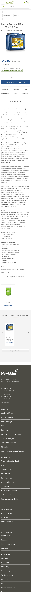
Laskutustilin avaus (8, 588)
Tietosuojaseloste (7, 495)
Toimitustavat (6, 469)
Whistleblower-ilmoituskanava (12, 451)
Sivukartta (5, 486)
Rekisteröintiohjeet (8, 465)
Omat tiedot (5, 517)
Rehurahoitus (6, 579)
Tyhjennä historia (15, 351)
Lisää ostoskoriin (15, 82)
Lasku (3, 583)
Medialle (4, 447)
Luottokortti (5, 562)
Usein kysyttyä (6, 513)
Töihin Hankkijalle (7, 438)
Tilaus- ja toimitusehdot (10, 461)
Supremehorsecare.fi (9, 544)
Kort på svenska (7, 417)
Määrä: (3, 77)
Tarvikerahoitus (7, 575)
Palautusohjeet (6, 478)
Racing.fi (4, 540)
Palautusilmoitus (7, 482)
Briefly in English (7, 421)
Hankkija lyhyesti (7, 413)
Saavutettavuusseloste (9, 499)
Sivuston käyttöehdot (9, 490)
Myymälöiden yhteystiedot (11, 434)
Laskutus (4, 430)
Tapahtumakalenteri (8, 443)
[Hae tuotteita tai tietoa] (15, 6)
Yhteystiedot (5, 426)
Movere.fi (4, 548)
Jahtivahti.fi (5, 536)
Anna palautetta (7, 521)
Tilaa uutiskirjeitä (7, 526)
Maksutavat (5, 474)
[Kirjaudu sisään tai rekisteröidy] (24, 2)
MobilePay (5, 566)
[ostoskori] (28, 2)
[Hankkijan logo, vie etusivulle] (10, 2)
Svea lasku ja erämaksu (9, 571)
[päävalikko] (3, 2)
